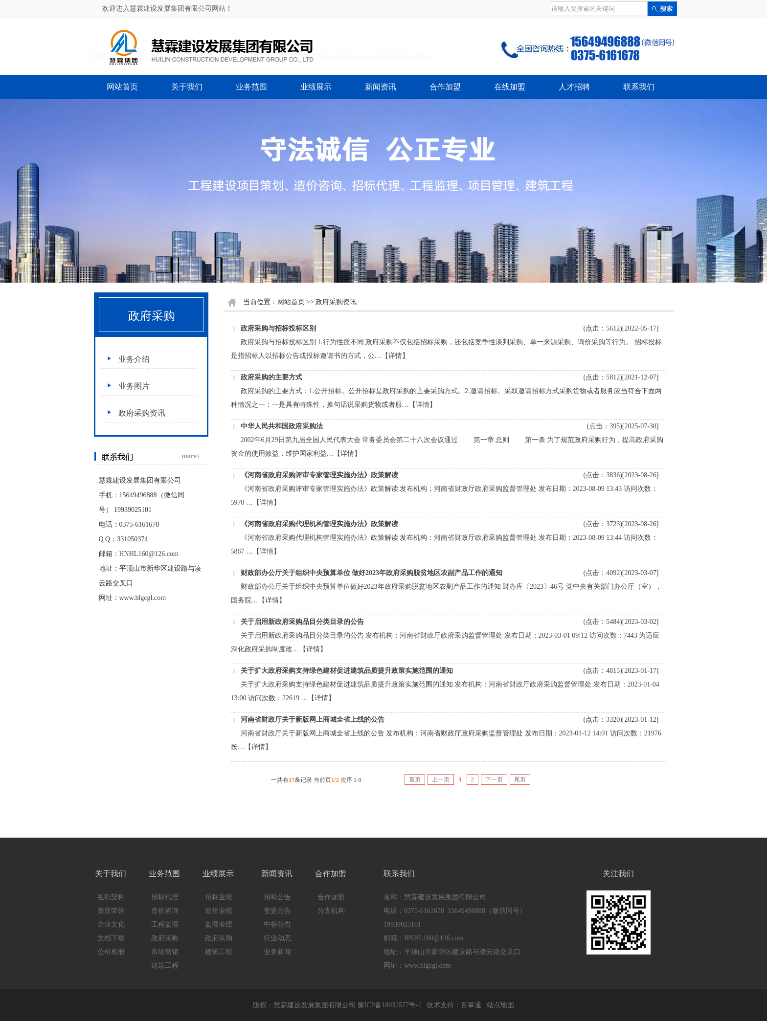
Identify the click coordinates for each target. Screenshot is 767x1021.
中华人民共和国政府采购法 (282, 426)
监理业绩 (218, 924)
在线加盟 (509, 87)
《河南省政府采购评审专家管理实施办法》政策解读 (319, 475)
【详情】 (395, 355)
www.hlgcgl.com (142, 597)
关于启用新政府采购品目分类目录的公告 (302, 621)
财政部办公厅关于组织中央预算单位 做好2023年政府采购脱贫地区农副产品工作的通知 (372, 573)
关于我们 (187, 87)
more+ (191, 456)
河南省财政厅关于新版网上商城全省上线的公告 (312, 719)
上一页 (441, 779)
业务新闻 (277, 951)
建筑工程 (165, 965)
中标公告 (277, 924)
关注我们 (618, 873)
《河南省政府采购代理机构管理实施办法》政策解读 (319, 524)
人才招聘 (574, 87)
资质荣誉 (111, 910)
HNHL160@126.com (149, 553)
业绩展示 (316, 87)
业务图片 (134, 386)
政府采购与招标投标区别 (278, 328)
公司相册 (111, 951)
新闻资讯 (380, 87)
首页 (415, 779)
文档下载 (111, 938)
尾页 (520, 779)
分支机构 (331, 910)
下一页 (494, 779)
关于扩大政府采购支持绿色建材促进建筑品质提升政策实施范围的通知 (347, 670)
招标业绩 (218, 897)
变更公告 (277, 910)
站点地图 (500, 1005)
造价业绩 (218, 910)
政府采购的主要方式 (271, 377)
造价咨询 (165, 910)
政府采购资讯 (141, 413)
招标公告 (277, 897)
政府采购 (151, 316)
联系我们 (638, 87)
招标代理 (165, 897)
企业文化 (111, 924)
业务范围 (251, 87)
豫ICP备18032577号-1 (390, 1005)
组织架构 (111, 897)
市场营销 (165, 951)
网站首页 (122, 87)
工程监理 (165, 924)
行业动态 (277, 938)
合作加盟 (445, 87)
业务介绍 (134, 359)
